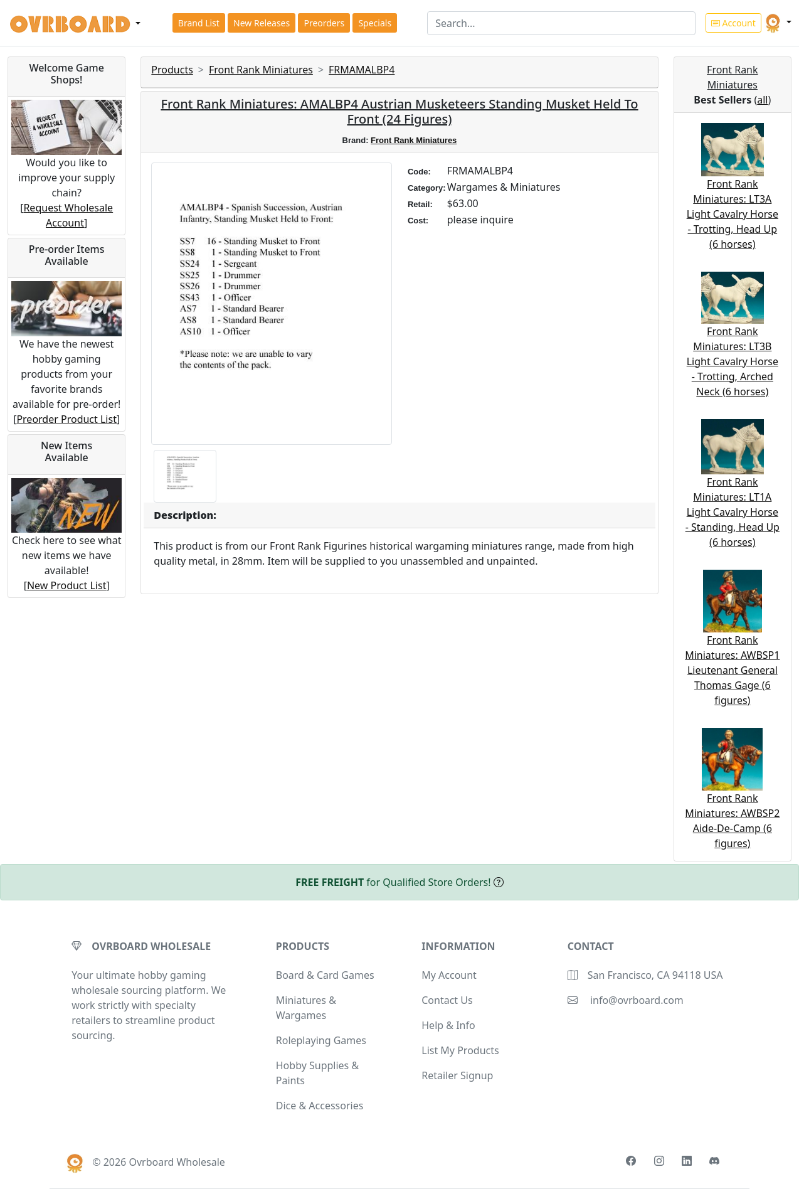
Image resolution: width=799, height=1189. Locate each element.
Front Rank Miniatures (261, 70)
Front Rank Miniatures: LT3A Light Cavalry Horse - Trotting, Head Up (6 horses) (732, 196)
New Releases (261, 23)
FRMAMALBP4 (361, 70)
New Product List (67, 585)
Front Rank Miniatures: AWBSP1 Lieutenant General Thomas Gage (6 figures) (732, 650)
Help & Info (448, 1025)
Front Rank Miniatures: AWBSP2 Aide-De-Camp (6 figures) (732, 800)
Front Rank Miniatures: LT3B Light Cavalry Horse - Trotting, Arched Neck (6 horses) (732, 344)
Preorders (324, 23)
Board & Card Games (325, 975)
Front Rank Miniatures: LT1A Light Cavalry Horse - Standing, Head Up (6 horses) (732, 494)
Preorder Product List (66, 419)
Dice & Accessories (320, 1105)
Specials (374, 23)
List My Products (460, 1050)
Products (172, 70)
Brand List (199, 23)
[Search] (561, 23)
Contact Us (446, 1000)
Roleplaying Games (321, 1040)
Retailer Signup (457, 1075)
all (762, 100)
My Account (449, 975)
